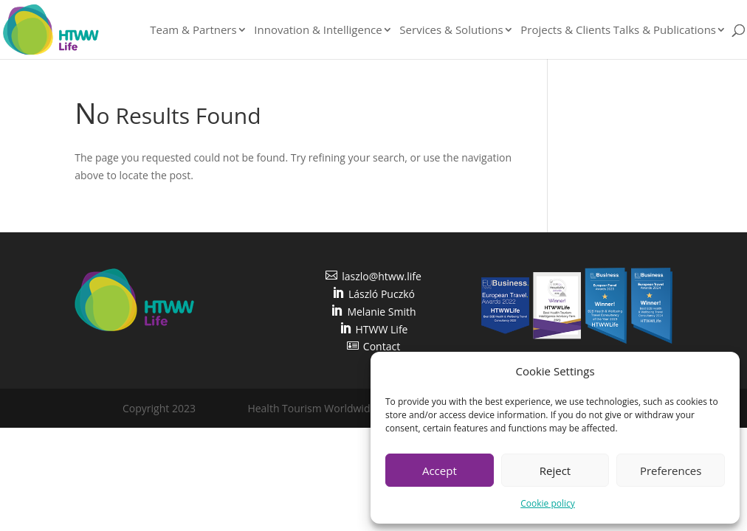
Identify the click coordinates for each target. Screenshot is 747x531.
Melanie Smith (373, 312)
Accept (439, 470)
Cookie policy (547, 503)
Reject (555, 470)
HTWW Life (374, 329)
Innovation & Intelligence (318, 30)
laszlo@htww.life (373, 276)
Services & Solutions (451, 30)
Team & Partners (193, 30)
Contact (373, 346)
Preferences (671, 470)
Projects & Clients (565, 30)
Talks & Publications (664, 30)
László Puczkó (373, 294)
